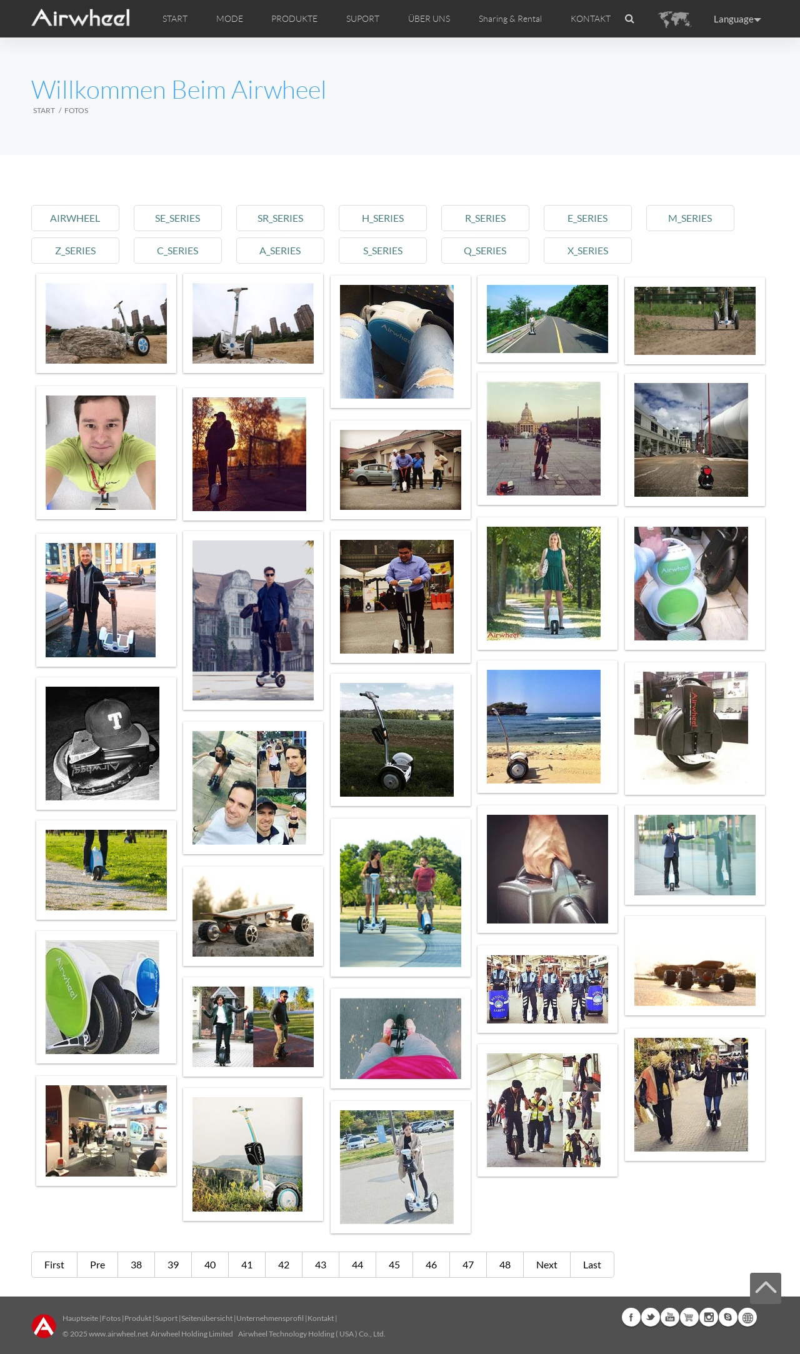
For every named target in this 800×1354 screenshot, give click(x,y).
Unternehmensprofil (270, 1318)
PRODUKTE (294, 19)
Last (592, 1264)
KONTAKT (591, 19)
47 (468, 1264)
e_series (599, 218)
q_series (494, 250)
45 (394, 1264)
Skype (728, 1317)
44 (357, 1264)
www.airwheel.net (118, 1333)
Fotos (111, 1318)
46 (431, 1264)
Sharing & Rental (510, 19)
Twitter (650, 1317)
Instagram (708, 1317)
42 (283, 1264)
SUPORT (362, 19)
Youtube (670, 1317)
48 (505, 1264)
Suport (166, 1318)
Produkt (137, 1318)
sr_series (285, 218)
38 (136, 1264)
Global (747, 1317)
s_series (389, 250)
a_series (285, 250)
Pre (97, 1264)
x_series (598, 250)
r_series (494, 218)
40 (210, 1264)
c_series (180, 250)
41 (246, 1264)
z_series (76, 250)
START (175, 19)
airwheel (76, 218)
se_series (180, 218)
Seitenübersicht (206, 1318)
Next (547, 1264)
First (54, 1264)
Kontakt (321, 1318)
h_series (390, 218)
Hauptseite (80, 1318)
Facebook (631, 1317)
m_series (703, 218)
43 (320, 1264)
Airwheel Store (689, 1317)
